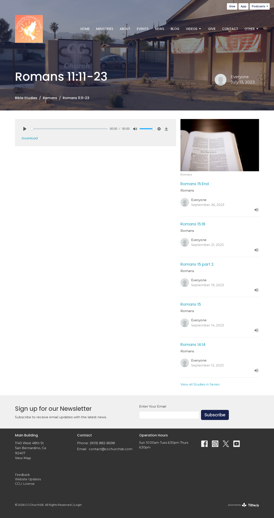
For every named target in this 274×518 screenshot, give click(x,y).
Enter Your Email (152, 406)
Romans (50, 97)
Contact (230, 29)
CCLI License (25, 484)
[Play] (24, 128)
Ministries (104, 29)
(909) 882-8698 (102, 443)
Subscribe (214, 415)
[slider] (69, 129)
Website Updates (28, 479)
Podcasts (260, 6)
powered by (243, 505)
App (243, 6)
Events (143, 29)
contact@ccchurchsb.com (110, 449)
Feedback (22, 475)
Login (78, 504)
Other (251, 29)
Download (30, 138)
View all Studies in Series (199, 384)
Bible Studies (26, 97)
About (125, 29)
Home (85, 29)
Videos (194, 29)
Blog (175, 29)
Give (232, 6)
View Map (23, 458)
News (159, 29)
